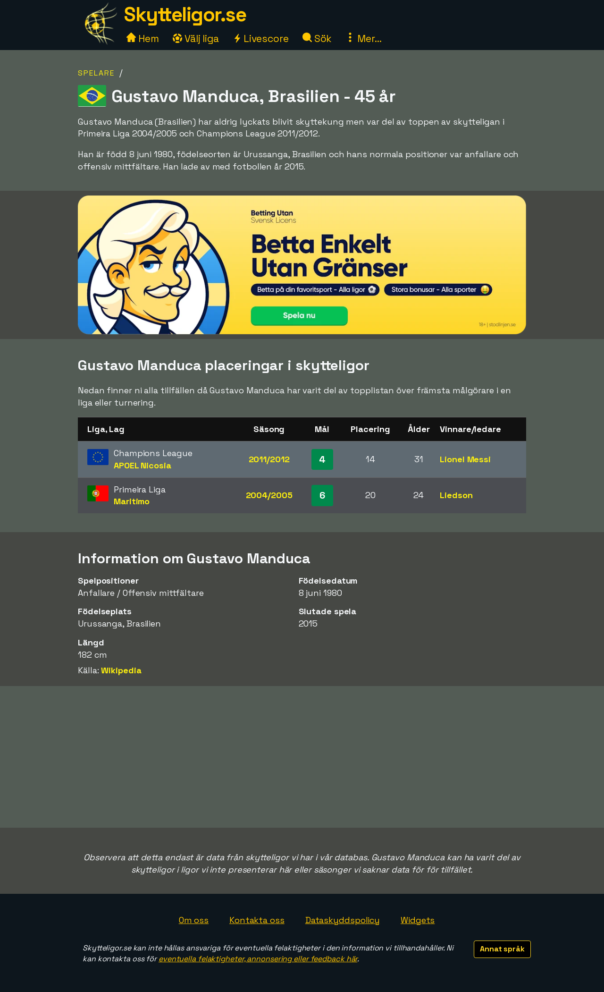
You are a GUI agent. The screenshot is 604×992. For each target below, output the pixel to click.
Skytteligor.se (185, 14)
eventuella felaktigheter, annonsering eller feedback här (258, 959)
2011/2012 (269, 459)
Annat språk (502, 949)
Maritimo (132, 501)
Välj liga (196, 38)
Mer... (363, 38)
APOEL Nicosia (142, 465)
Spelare (96, 73)
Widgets (418, 920)
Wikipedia (121, 670)
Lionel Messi (465, 459)
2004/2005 (269, 495)
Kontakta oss (257, 920)
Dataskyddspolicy (342, 920)
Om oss (194, 920)
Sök (317, 38)
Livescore (261, 38)
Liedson (456, 495)
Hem (142, 38)
